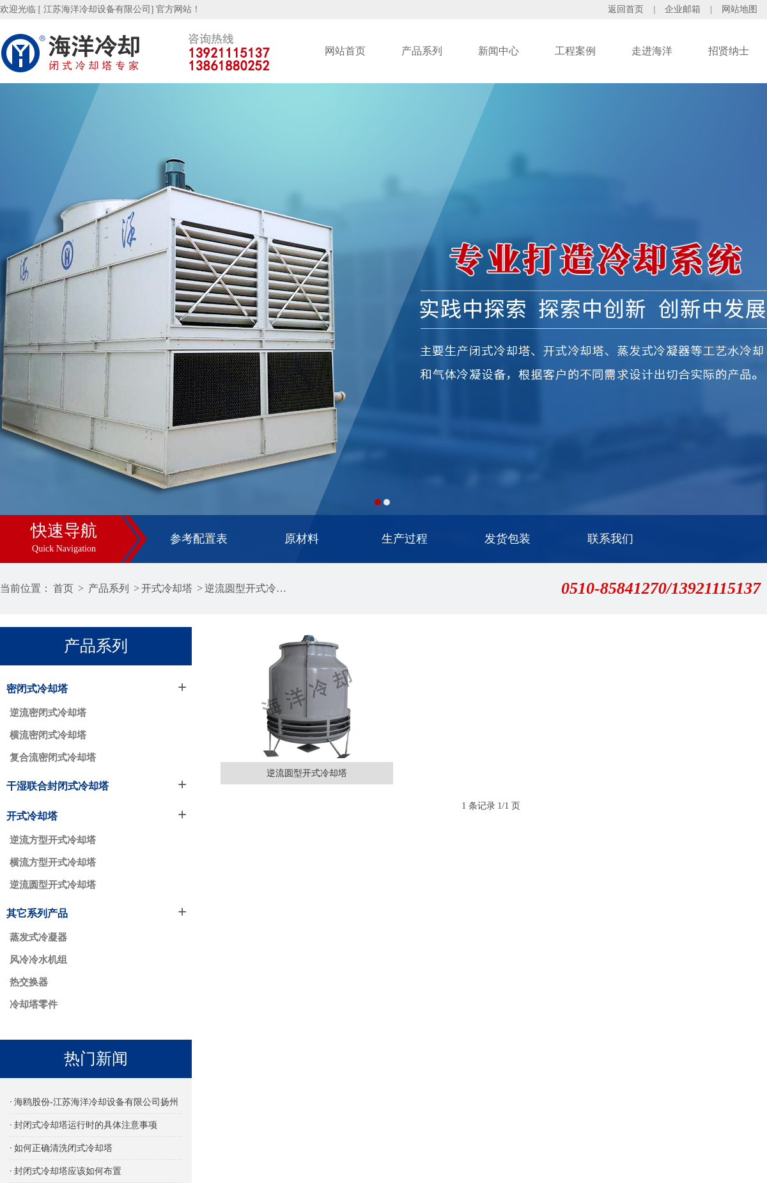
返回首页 (626, 9)
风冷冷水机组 (38, 960)
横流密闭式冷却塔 (48, 735)
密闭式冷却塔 (37, 688)
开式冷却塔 (166, 588)
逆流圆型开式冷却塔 (247, 588)
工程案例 (575, 50)
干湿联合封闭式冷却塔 (57, 786)
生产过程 (405, 538)
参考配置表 (199, 538)
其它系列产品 (37, 913)
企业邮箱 (683, 9)
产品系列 (421, 50)
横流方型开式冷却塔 (53, 862)
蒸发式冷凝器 (38, 937)
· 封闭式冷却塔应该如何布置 (65, 1171)
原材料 (301, 538)
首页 (63, 588)
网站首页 (345, 50)
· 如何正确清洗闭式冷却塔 (61, 1148)
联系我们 (610, 538)
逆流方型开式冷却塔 (53, 840)
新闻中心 (498, 50)
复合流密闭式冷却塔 (53, 757)
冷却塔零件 (34, 1004)
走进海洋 (651, 50)
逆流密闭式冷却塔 (48, 713)
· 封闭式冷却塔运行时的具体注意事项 (83, 1125)
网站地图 (739, 9)
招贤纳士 (728, 50)
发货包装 (507, 538)
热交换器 (29, 982)
